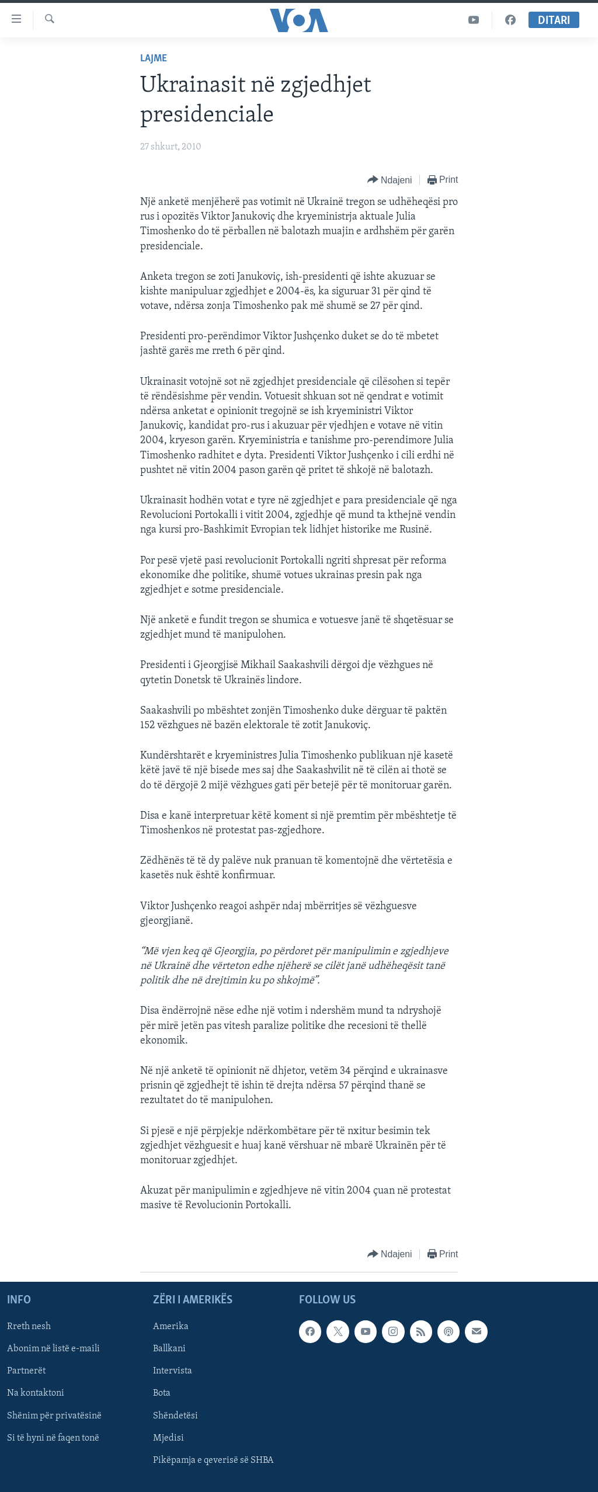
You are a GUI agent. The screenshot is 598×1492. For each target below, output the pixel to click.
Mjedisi (168, 1437)
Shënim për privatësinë (54, 1415)
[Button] (389, 180)
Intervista (172, 1371)
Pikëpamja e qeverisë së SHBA (213, 1460)
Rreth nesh (29, 1326)
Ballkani (169, 1349)
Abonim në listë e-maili (53, 1349)
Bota (162, 1393)
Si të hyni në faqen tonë (53, 1437)
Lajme (153, 58)
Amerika (171, 1326)
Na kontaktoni (35, 1393)
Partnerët (26, 1371)
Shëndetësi (175, 1415)
